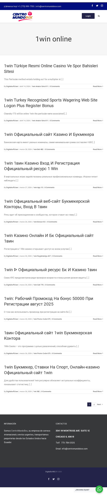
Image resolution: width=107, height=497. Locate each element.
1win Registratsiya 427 (42, 256)
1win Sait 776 (38, 285)
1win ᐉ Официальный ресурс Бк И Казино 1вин (50, 269)
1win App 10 (38, 187)
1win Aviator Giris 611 (40, 86)
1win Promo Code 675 (41, 319)
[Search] (99, 15)
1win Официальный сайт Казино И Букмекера (49, 134)
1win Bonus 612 (39, 222)
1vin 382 (36, 391)
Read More (97, 86)
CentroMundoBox (19, 430)
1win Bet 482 (38, 149)
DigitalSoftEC (50, 472)
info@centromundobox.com (48, 6)
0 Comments (55, 86)
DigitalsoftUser (12, 86)
